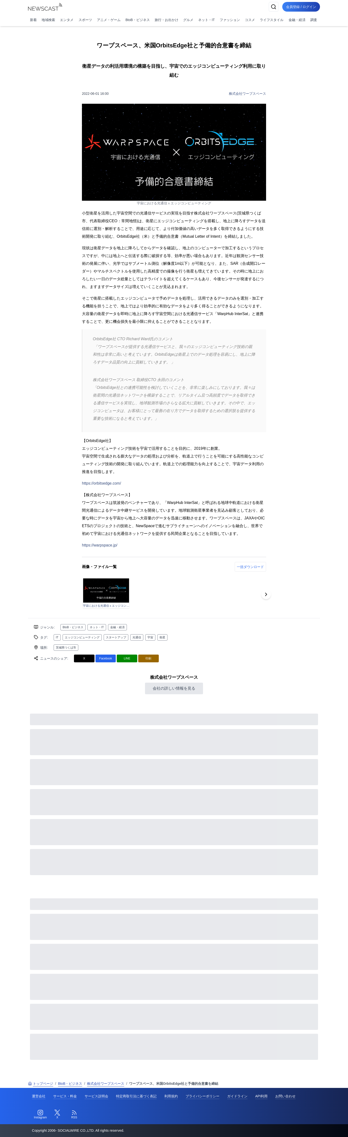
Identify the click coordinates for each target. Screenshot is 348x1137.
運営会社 (38, 1096)
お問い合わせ (285, 1096)
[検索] (273, 7)
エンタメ (66, 20)
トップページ (40, 1083)
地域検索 (48, 20)
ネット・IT (206, 20)
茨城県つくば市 (66, 647)
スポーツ (85, 20)
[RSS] (74, 1114)
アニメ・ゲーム (109, 20)
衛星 (162, 637)
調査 (313, 20)
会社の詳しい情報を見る (174, 688)
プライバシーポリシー (202, 1096)
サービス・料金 (65, 1096)
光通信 (136, 637)
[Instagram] (40, 1114)
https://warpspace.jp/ (99, 545)
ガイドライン (237, 1096)
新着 (33, 20)
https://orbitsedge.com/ (101, 483)
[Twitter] (57, 1114)
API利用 (261, 1096)
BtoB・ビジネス (137, 20)
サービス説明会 (96, 1096)
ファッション (230, 20)
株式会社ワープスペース (247, 94)
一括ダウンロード (250, 567)
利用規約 (171, 1096)
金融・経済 (297, 20)
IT (57, 637)
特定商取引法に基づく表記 (136, 1096)
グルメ (188, 20)
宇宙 (150, 637)
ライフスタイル (271, 20)
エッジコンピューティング (82, 637)
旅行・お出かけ (166, 20)
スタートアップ (116, 637)
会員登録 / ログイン (301, 7)
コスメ (250, 20)
